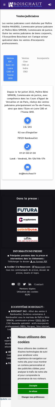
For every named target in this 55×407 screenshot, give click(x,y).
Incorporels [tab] (43, 58)
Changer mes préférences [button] (33, 397)
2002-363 (41, 320)
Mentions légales (28, 288)
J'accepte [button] (33, 386)
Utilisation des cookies (27, 292)
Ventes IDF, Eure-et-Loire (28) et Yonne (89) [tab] (10, 68)
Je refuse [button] (33, 391)
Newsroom (39, 267)
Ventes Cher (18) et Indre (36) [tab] (25, 65)
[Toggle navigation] (50, 5)
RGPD (27, 294)
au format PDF (38, 261)
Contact (38, 284)
